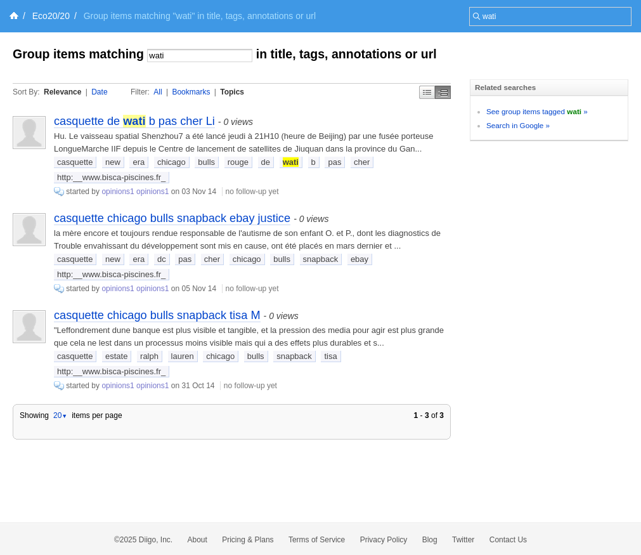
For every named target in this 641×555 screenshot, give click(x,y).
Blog (429, 539)
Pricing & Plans (247, 539)
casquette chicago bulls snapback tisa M (157, 315)
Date (99, 92)
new (112, 162)
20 (60, 415)
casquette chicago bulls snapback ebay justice (172, 218)
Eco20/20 (51, 16)
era (139, 162)
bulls (206, 162)
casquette (75, 162)
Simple (427, 92)
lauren (182, 356)
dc (161, 259)
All (157, 92)
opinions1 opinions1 (135, 191)
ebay (359, 259)
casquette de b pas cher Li (134, 121)
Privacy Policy (384, 539)
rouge (238, 162)
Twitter (463, 539)
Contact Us (508, 539)
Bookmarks (191, 92)
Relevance (62, 92)
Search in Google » (518, 125)
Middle (443, 92)
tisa (330, 356)
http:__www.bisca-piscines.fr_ (111, 177)
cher (362, 162)
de (265, 162)
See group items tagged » (537, 111)
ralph (149, 356)
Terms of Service (316, 539)
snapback (321, 259)
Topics (232, 92)
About (197, 539)
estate (116, 356)
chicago (171, 162)
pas (334, 162)
